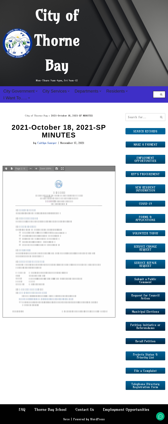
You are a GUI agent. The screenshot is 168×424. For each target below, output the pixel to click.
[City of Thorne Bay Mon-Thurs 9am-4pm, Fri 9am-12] (41, 43)
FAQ (22, 409)
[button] (37, 91)
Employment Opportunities (126, 409)
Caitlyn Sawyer (47, 143)
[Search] (155, 94)
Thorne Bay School (50, 409)
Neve (66, 419)
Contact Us (84, 409)
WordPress (97, 419)
